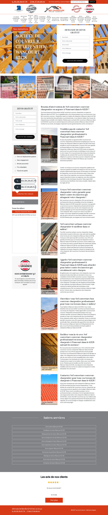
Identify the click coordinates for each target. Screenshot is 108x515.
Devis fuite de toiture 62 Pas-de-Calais (36, 19)
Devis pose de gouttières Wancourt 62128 (54, 452)
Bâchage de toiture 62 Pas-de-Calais (30, 19)
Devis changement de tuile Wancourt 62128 (54, 437)
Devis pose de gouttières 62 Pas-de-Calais (23, 19)
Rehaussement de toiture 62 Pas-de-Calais (64, 19)
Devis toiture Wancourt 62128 (54, 426)
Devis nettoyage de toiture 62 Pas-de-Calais (81, 19)
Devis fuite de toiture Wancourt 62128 (54, 459)
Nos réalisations (20, 29)
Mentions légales (91, 510)
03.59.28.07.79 (19, 2)
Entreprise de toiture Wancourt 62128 (54, 463)
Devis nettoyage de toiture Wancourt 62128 (54, 441)
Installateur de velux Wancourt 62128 (54, 430)
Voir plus (54, 500)
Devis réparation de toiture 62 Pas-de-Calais (88, 19)
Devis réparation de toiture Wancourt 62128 (54, 445)
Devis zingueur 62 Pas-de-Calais (94, 19)
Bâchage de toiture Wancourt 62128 (54, 455)
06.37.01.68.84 (37, 2)
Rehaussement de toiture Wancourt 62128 (54, 434)
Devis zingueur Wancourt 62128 (54, 448)
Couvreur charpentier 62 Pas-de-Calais (16, 19)
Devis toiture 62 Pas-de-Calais (48, 19)
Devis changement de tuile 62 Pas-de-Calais (73, 19)
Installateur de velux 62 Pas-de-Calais (55, 19)
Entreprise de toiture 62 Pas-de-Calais (42, 19)
